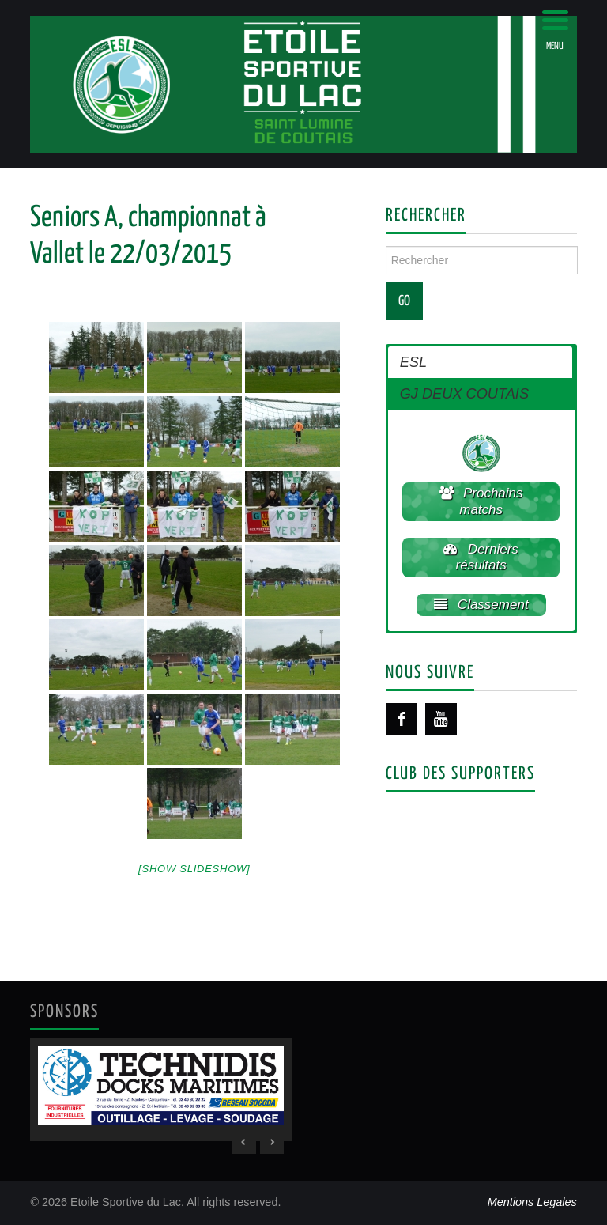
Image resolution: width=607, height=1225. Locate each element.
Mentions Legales (532, 1202)
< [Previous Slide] (244, 1142)
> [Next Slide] (272, 1142)
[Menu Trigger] (555, 29)
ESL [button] (413, 362)
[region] (161, 1089)
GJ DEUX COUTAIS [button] (464, 394)
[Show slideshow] (194, 869)
